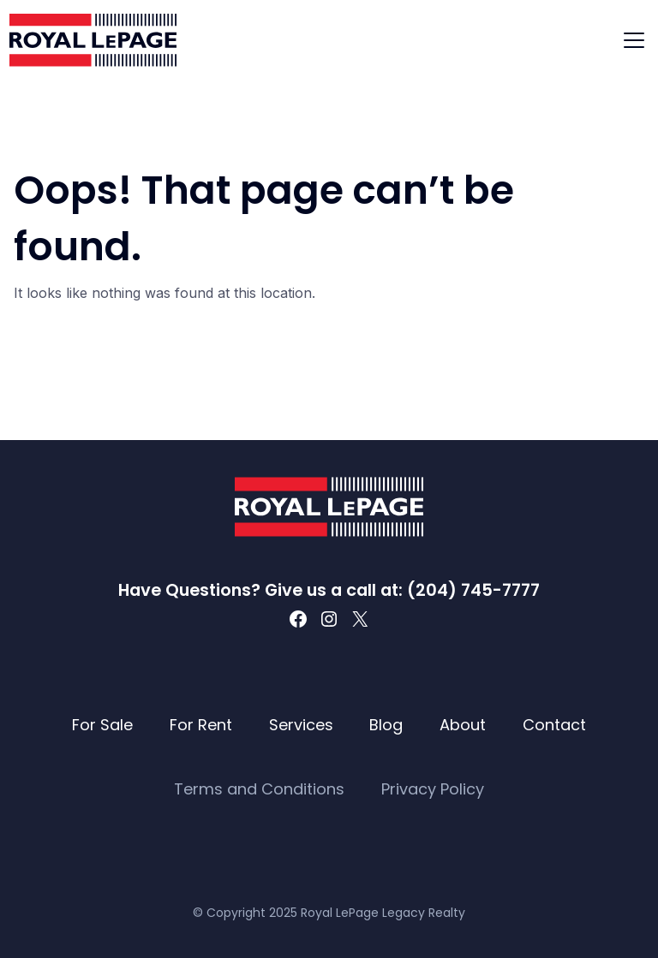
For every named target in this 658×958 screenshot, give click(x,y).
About (463, 724)
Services (301, 724)
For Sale (102, 724)
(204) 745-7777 (473, 590)
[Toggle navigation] (634, 40)
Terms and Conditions (259, 789)
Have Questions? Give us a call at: (262, 590)
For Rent (201, 724)
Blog (386, 724)
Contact (554, 724)
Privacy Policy (432, 789)
